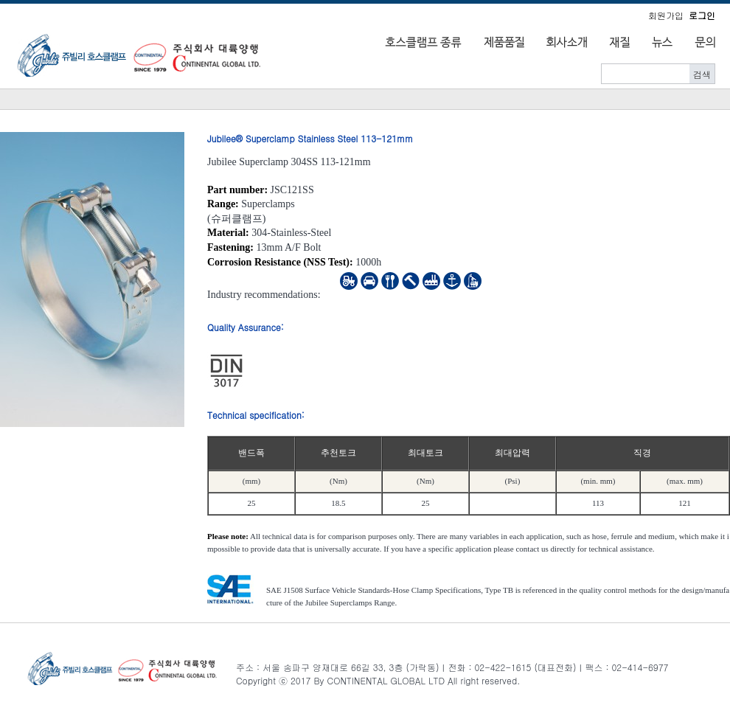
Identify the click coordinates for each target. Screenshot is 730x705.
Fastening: (230, 247)
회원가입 (666, 15)
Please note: (227, 536)
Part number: (237, 189)
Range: (223, 203)
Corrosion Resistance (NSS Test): (280, 262)
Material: (228, 232)
